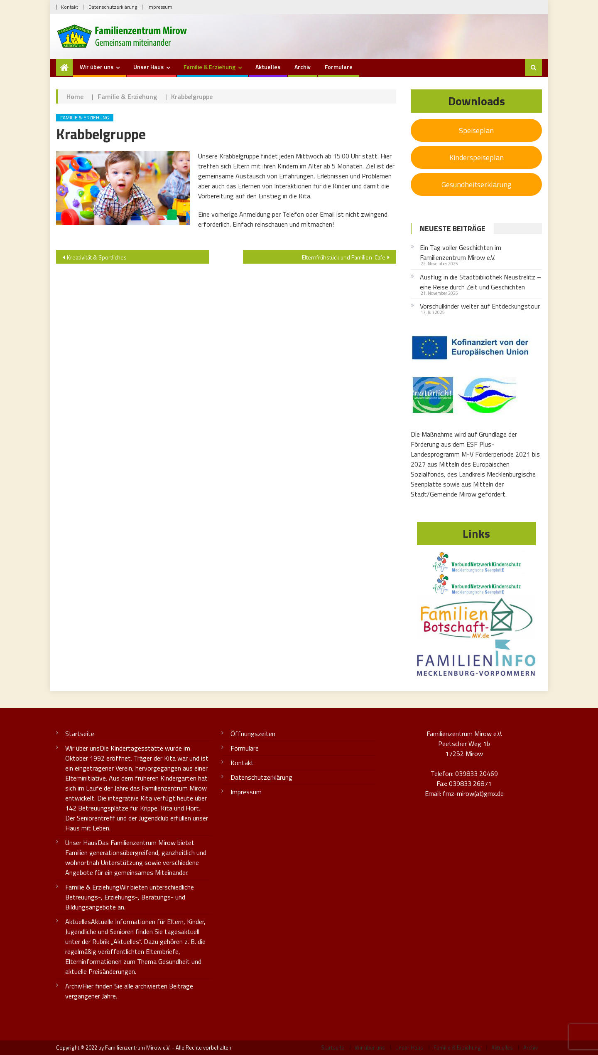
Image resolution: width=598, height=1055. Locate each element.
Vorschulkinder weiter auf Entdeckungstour (480, 306)
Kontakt (69, 7)
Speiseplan (476, 130)
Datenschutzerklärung (112, 7)
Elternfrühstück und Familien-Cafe (343, 257)
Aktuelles (267, 66)
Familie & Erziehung (209, 66)
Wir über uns (96, 66)
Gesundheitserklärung (476, 184)
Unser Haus (148, 66)
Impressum (159, 7)
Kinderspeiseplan (476, 157)
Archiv (302, 66)
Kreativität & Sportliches (97, 257)
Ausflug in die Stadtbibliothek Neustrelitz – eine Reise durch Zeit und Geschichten (480, 282)
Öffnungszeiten (252, 734)
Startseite (79, 734)
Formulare (339, 66)
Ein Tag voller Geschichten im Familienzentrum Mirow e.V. (460, 252)
